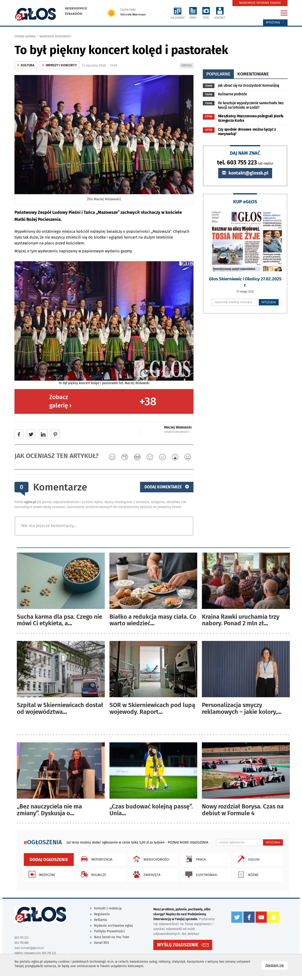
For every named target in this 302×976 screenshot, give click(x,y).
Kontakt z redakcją (108, 908)
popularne (218, 74)
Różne (247, 874)
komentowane (253, 74)
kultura (25, 65)
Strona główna (25, 36)
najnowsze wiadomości (55, 36)
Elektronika (200, 874)
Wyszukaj (275, 22)
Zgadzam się (276, 965)
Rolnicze (92, 874)
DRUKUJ (187, 65)
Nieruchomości (150, 859)
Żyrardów (73, 13)
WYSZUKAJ (269, 302)
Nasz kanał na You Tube (111, 937)
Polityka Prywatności (109, 931)
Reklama (100, 920)
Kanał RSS (101, 943)
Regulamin (102, 914)
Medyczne (40, 874)
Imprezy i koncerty (59, 65)
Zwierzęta (145, 874)
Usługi (247, 859)
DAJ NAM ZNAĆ (245, 153)
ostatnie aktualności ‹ (177, 431)
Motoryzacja (95, 859)
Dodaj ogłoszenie (49, 859)
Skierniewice (76, 8)
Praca (194, 859)
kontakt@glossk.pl (245, 173)
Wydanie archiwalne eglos (113, 926)
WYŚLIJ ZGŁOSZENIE (177, 944)
